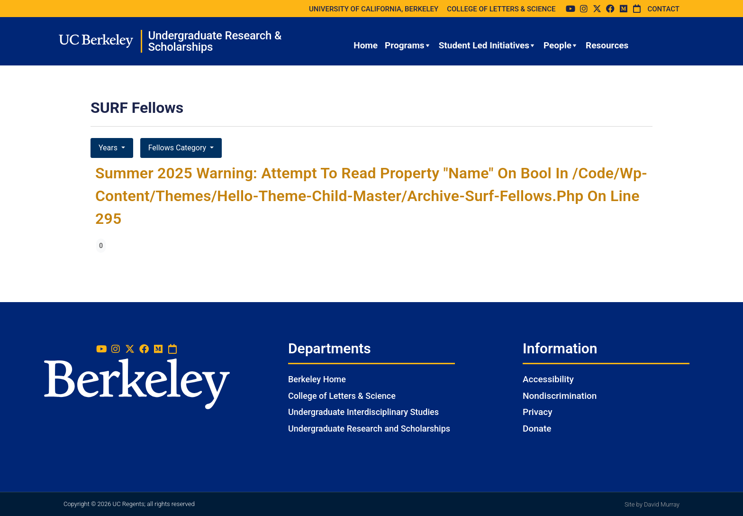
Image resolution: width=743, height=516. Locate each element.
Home (365, 45)
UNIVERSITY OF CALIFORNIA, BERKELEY (373, 9)
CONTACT (663, 9)
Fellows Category (178, 147)
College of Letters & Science (342, 396)
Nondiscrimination (560, 395)
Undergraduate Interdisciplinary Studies (363, 412)
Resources (607, 45)
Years (109, 147)
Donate (537, 428)
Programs (408, 45)
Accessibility (548, 379)
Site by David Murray (652, 504)
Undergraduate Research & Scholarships (214, 41)
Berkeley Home (317, 379)
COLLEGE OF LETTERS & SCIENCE (501, 9)
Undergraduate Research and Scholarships (369, 428)
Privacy (537, 411)
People (561, 45)
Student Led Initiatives (487, 45)
